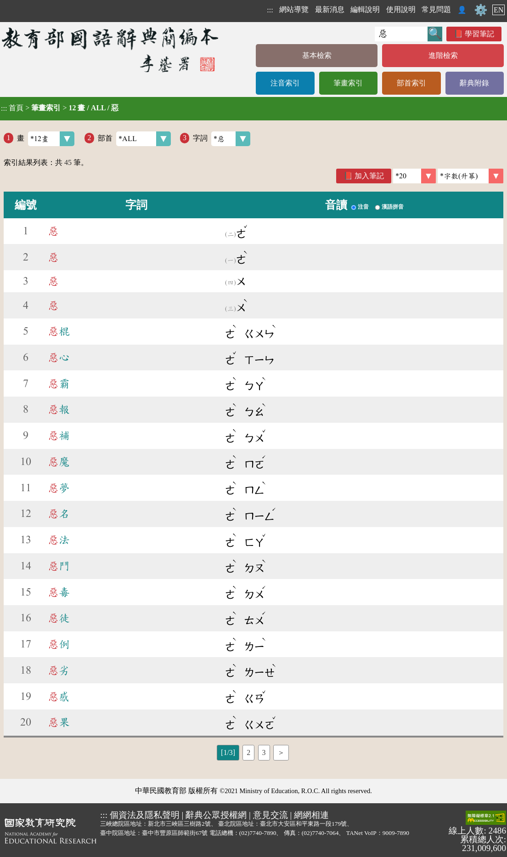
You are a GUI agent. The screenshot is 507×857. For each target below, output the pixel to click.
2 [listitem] (248, 752)
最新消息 (329, 9)
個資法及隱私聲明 (145, 815)
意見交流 (270, 815)
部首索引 (411, 83)
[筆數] (414, 176)
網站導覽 (294, 9)
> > (59, 108)
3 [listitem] (264, 752)
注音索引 (285, 83)
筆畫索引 (348, 83)
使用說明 (401, 9)
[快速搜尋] (401, 34)
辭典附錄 (474, 83)
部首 (134, 138)
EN (498, 10)
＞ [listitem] (281, 752)
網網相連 (311, 815)
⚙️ (481, 10)
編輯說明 (365, 9)
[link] (470, 176)
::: (270, 10)
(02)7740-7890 (257, 832)
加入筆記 (369, 176)
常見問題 (436, 9)
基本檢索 (317, 55)
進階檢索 (443, 55)
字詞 (221, 138)
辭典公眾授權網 (216, 815)
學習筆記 (479, 34)
